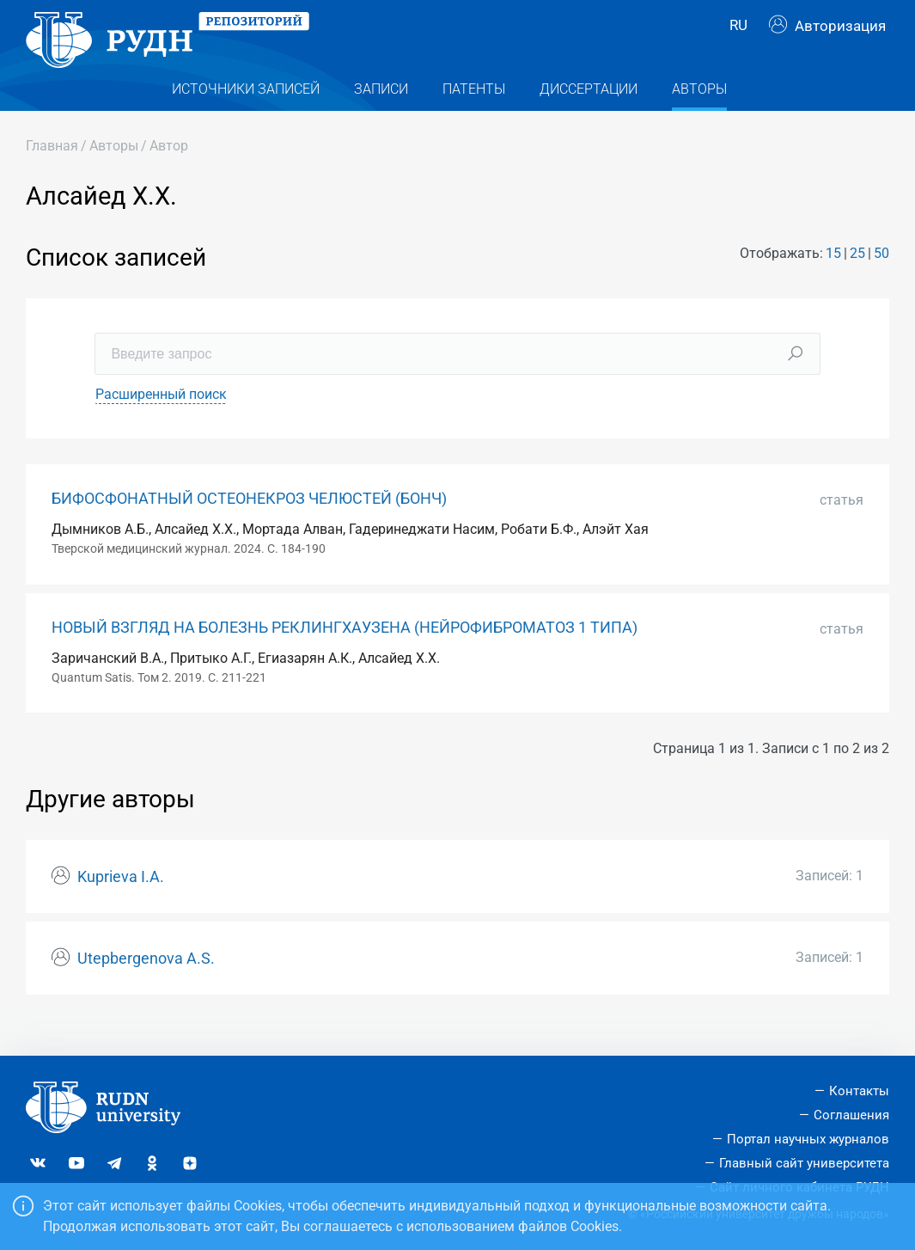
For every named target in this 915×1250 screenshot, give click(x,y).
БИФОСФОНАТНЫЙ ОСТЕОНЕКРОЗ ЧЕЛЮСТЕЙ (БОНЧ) (249, 525)
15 (833, 281)
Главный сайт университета (804, 1163)
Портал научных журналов (808, 1139)
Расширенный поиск (161, 421)
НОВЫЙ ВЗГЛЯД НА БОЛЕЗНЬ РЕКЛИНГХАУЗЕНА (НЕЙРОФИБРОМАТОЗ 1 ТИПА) (344, 654)
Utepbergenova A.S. (146, 985)
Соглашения (851, 1115)
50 (881, 281)
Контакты (859, 1091)
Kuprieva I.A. (120, 903)
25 (857, 281)
